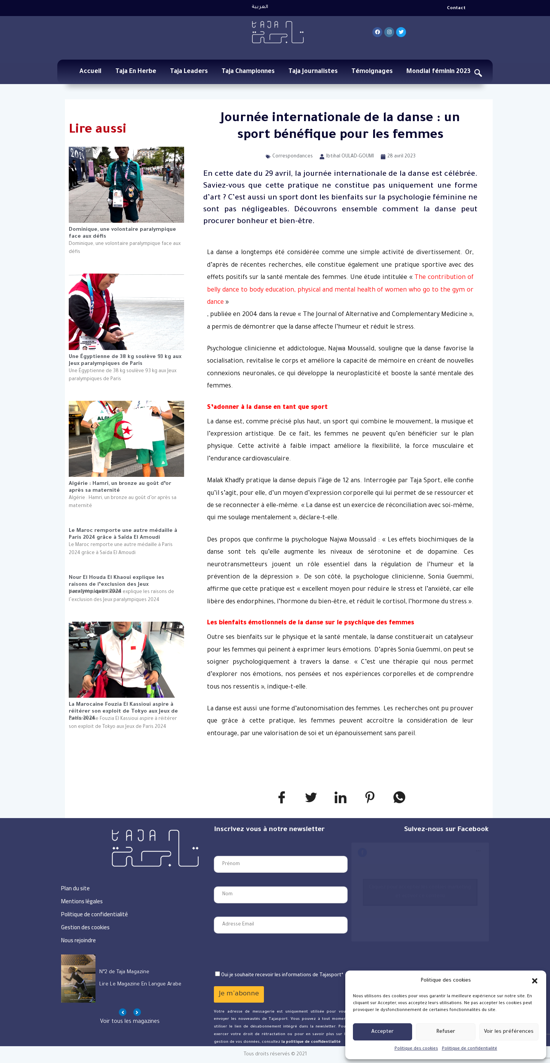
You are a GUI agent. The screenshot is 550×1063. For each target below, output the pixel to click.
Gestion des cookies (85, 927)
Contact (456, 8)
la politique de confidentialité (310, 1042)
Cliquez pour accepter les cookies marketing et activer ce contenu (420, 892)
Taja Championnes (248, 71)
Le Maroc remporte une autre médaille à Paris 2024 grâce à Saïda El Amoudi (123, 534)
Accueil (90, 71)
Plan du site (75, 888)
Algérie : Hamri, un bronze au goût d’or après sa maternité (120, 487)
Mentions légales (82, 901)
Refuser (445, 1032)
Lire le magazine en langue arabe (140, 984)
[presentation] (272, 952)
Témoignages (372, 71)
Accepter (382, 1032)
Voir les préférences (509, 1032)
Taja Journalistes (313, 71)
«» (340, 290)
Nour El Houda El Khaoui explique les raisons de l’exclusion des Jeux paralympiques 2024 (116, 581)
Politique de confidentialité (469, 1049)
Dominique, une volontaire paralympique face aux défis (122, 233)
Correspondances (292, 156)
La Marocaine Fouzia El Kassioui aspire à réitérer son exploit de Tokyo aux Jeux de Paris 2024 (123, 708)
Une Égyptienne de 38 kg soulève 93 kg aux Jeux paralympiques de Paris (125, 360)
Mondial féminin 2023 (438, 71)
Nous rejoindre (78, 940)
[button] (535, 981)
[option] (130, 978)
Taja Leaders (189, 71)
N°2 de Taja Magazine (124, 972)
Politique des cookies (416, 1049)
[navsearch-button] (478, 74)
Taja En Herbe (135, 71)
